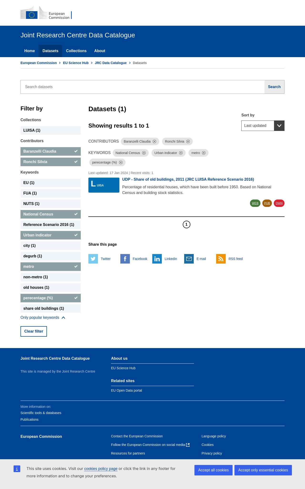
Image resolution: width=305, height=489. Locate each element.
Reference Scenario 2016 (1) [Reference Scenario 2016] (48, 225)
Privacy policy (212, 453)
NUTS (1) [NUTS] (31, 204)
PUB (267, 203)
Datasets (50, 51)
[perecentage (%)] (50, 298)
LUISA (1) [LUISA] (31, 130)
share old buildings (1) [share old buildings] (43, 308)
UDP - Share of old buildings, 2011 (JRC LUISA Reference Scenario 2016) (188, 179)
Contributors (32, 141)
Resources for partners (128, 453)
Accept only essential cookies (263, 470)
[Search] (274, 87)
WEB (255, 203)
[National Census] (50, 214)
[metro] (50, 266)
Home (29, 51)
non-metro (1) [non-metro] (35, 277)
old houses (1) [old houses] (36, 287)
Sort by (247, 115)
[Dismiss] (154, 141)
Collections (76, 51)
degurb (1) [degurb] (32, 256)
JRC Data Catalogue (111, 63)
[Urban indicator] (50, 235)
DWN (279, 203)
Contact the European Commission (137, 436)
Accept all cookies (213, 470)
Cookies (208, 445)
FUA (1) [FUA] (30, 193)
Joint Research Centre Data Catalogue (55, 358)
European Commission (38, 63)
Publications (29, 419)
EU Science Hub (75, 63)
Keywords (29, 172)
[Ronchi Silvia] (50, 162)
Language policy (214, 436)
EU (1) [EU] (28, 183)
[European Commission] (49, 13)
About (99, 51)
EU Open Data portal (126, 390)
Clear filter (33, 331)
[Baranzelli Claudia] (50, 151)
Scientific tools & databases (40, 413)
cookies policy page (100, 469)
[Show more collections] (42, 317)
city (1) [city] (29, 246)
